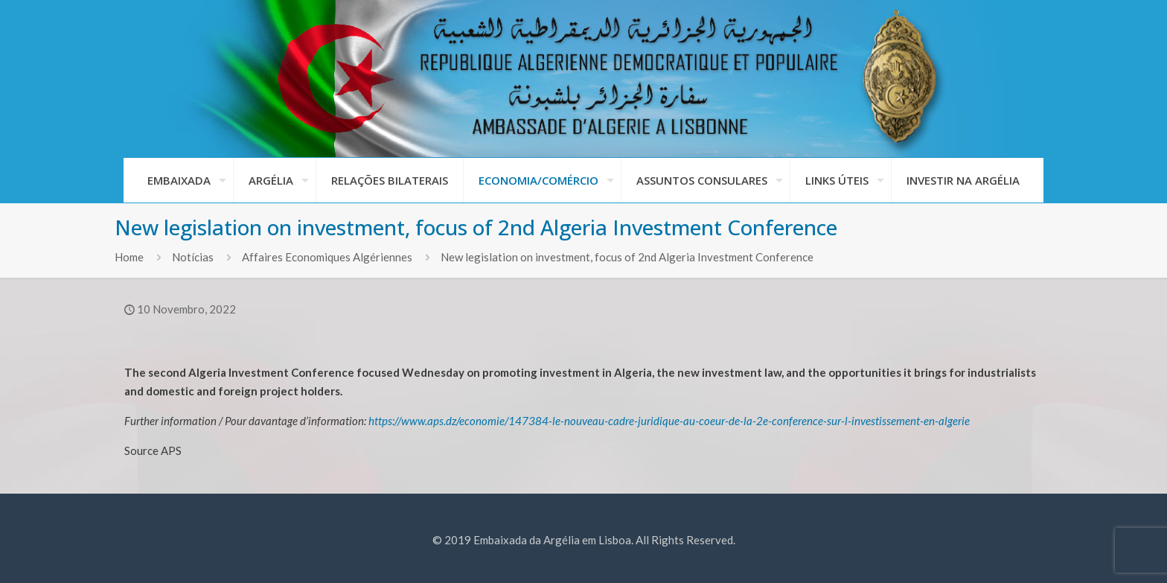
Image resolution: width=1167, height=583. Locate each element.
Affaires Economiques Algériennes (327, 257)
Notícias (193, 257)
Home (129, 257)
